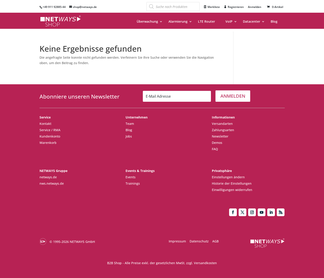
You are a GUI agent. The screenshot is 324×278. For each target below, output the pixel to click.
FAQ (215, 149)
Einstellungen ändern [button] (228, 177)
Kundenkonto (50, 136)
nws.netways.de (52, 183)
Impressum (177, 241)
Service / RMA (50, 130)
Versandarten (222, 123)
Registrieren (236, 7)
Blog (274, 22)
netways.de (48, 177)
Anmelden (254, 7)
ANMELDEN (232, 96)
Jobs (129, 136)
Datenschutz (199, 241)
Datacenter (251, 22)
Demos (217, 142)
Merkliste (214, 7)
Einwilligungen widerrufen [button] (232, 190)
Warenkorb (48, 142)
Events (131, 177)
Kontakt (45, 123)
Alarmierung (178, 22)
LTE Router (206, 22)
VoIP (228, 22)
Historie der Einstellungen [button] (232, 183)
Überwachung (147, 22)
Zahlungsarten (223, 130)
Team (130, 123)
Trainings (133, 183)
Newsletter (220, 136)
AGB (215, 241)
